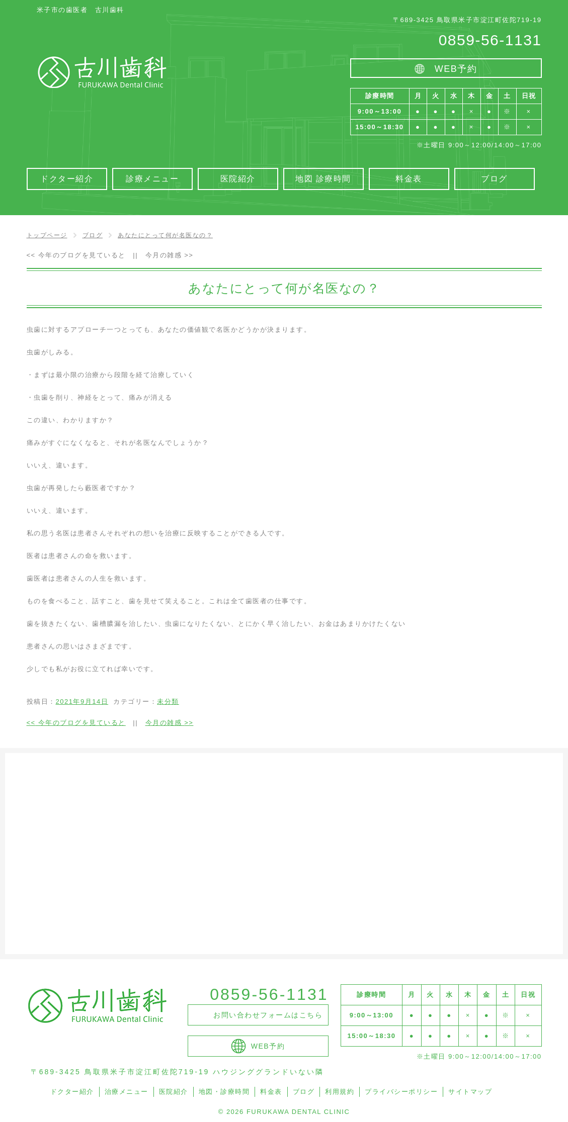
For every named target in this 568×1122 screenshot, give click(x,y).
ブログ (304, 1091)
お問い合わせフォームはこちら (267, 1015)
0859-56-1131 (490, 40)
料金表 (271, 1091)
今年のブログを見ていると (76, 255)
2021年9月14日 (82, 701)
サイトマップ (470, 1091)
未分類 (168, 701)
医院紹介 (173, 1091)
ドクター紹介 (72, 1091)
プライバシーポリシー (401, 1091)
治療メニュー (126, 1091)
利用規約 (339, 1091)
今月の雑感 (169, 255)
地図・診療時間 (224, 1091)
